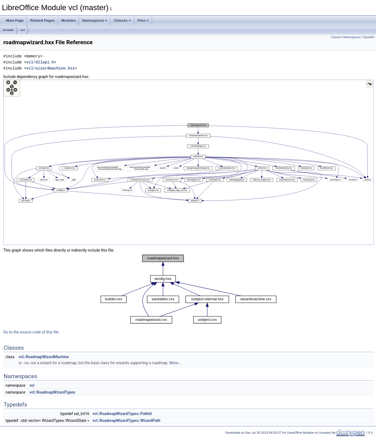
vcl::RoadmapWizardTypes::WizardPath (126, 420)
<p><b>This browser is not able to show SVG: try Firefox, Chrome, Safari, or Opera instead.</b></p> (189, 162)
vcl (23, 30)
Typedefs (369, 37)
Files (143, 20)
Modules (68, 20)
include (8, 30)
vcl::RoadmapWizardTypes (52, 392)
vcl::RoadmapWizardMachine (44, 357)
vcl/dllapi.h (40, 62)
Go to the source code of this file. (31, 332)
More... (175, 363)
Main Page (15, 20)
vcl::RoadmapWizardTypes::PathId (122, 413)
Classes (122, 20)
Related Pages (42, 20)
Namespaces (95, 20)
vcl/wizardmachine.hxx (50, 68)
